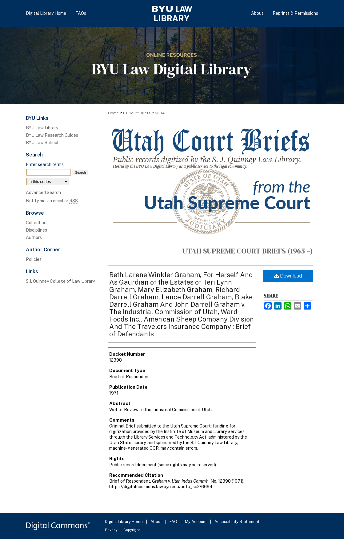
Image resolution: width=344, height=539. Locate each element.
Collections (37, 222)
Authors (34, 237)
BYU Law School (42, 142)
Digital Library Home (124, 521)
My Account (196, 521)
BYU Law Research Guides (52, 135)
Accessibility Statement (236, 521)
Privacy (111, 530)
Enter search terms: (45, 164)
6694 (160, 113)
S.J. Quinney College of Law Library (60, 281)
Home (113, 113)
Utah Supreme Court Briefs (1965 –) (247, 251)
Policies (34, 259)
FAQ (174, 521)
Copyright (131, 530)
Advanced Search (43, 192)
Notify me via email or (52, 200)
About (156, 521)
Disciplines (36, 230)
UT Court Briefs (136, 113)
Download (288, 275)
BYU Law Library (42, 127)
